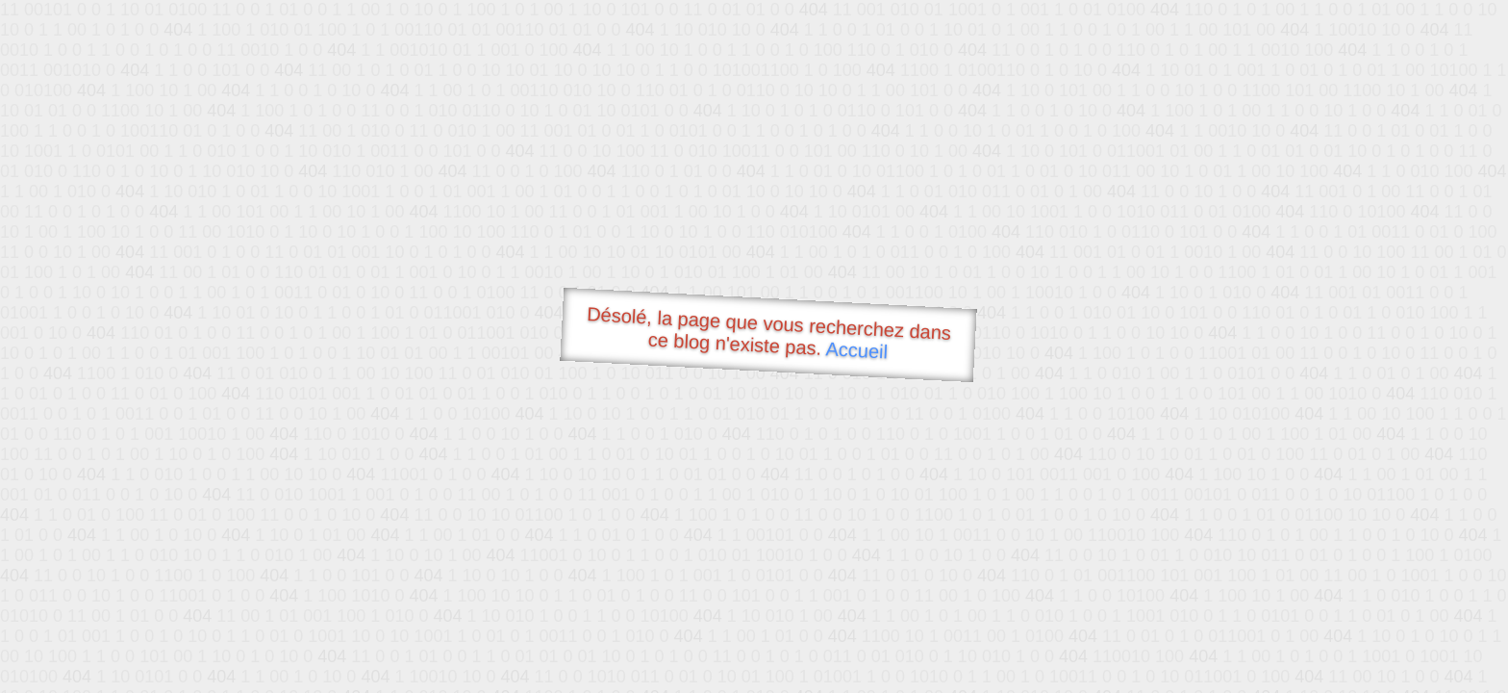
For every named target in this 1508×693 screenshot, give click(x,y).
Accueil (857, 350)
